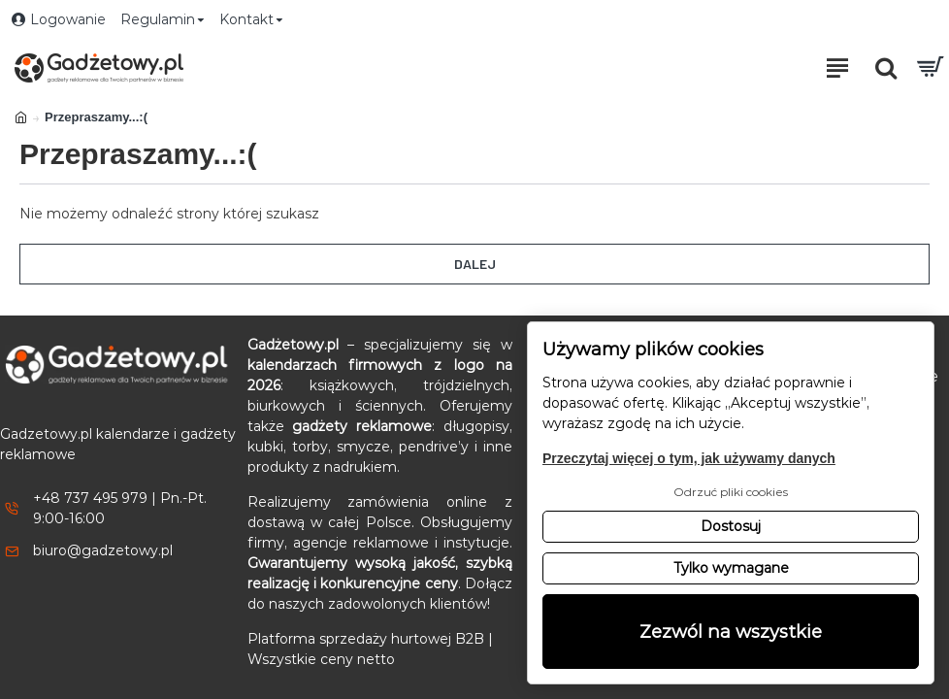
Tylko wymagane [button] (731, 568)
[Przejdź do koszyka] (929, 68)
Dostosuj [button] (731, 526)
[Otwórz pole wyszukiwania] (886, 68)
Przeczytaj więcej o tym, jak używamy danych (688, 458)
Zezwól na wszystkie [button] (730, 631)
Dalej (475, 263)
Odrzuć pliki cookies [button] (730, 491)
